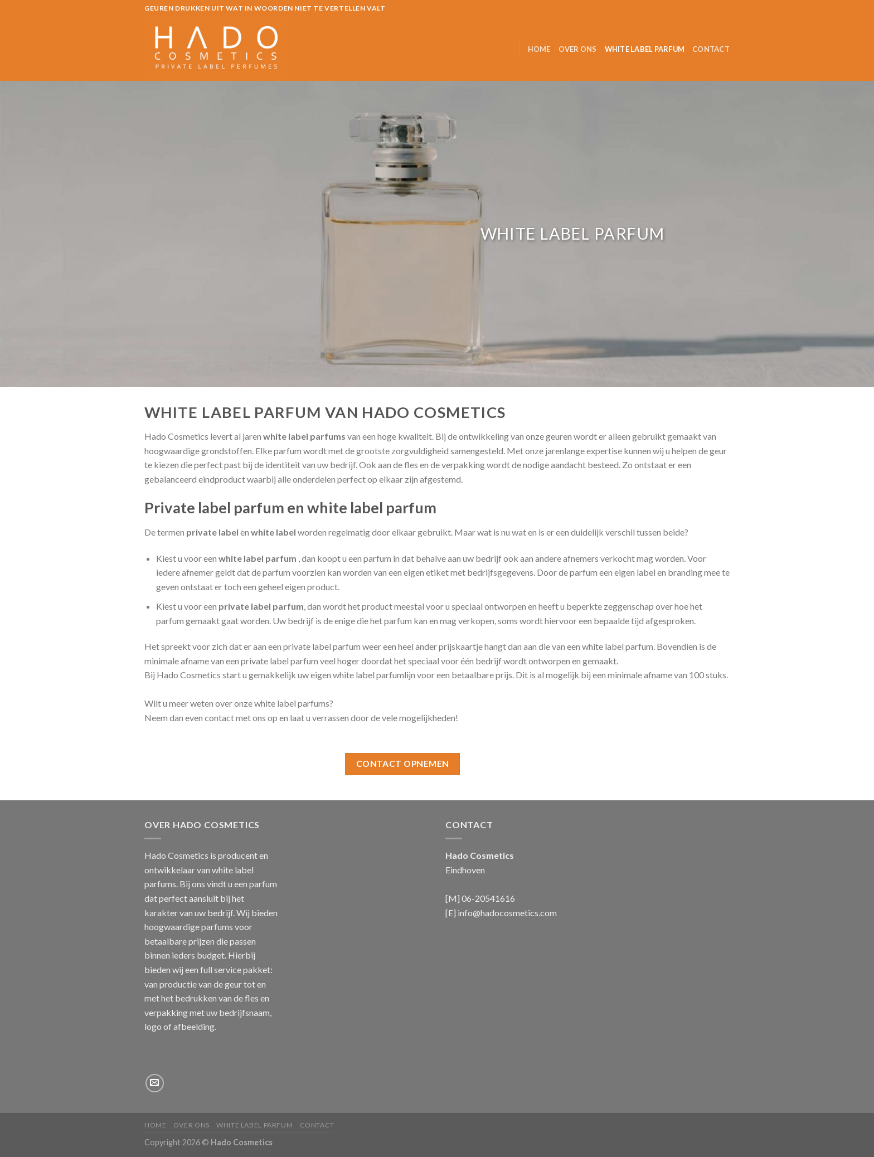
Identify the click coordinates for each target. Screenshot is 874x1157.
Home (539, 49)
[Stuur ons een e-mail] (154, 1083)
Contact (711, 49)
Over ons (578, 49)
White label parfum (645, 49)
